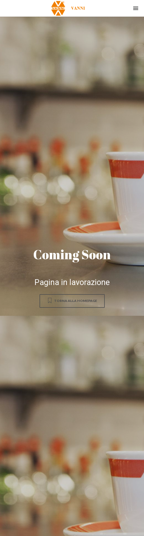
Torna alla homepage (72, 300)
